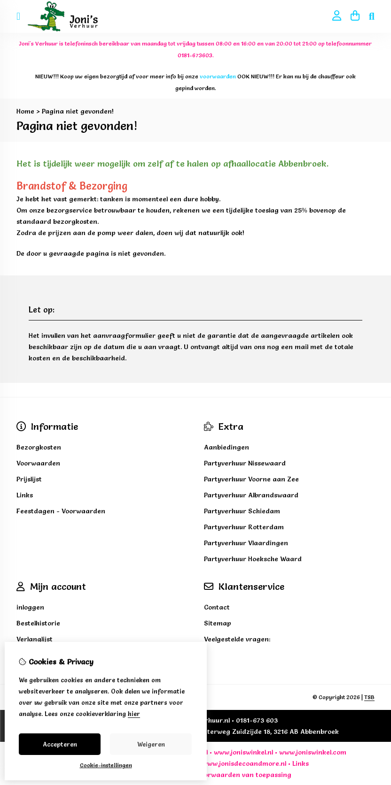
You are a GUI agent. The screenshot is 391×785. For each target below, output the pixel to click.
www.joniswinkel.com (312, 752)
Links (300, 763)
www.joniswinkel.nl (243, 752)
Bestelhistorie (38, 623)
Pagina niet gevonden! (78, 111)
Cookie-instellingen (106, 765)
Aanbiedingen (226, 447)
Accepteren (60, 744)
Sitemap (217, 623)
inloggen (30, 607)
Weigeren (151, 744)
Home (25, 111)
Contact (217, 607)
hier (134, 713)
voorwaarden (218, 774)
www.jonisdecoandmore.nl (244, 763)
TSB (369, 697)
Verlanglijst (34, 639)
